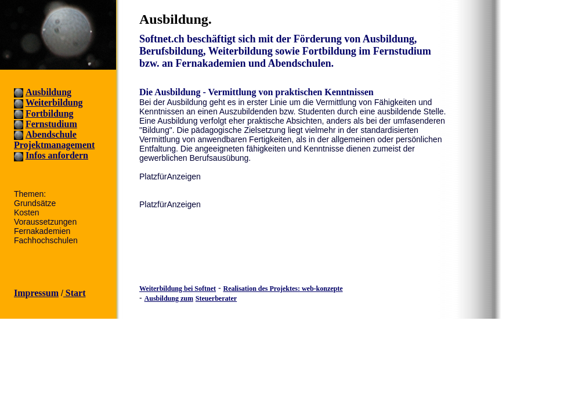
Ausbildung (48, 92)
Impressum (36, 293)
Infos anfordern (57, 155)
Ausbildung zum (169, 298)
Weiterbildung (54, 102)
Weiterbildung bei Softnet (177, 288)
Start (74, 293)
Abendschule (51, 134)
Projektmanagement (54, 145)
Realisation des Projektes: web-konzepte (282, 288)
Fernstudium (51, 124)
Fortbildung (50, 113)
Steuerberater (216, 298)
